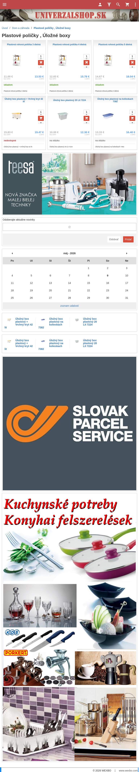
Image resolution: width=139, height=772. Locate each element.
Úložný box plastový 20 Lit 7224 (90, 321)
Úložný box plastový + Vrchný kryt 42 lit (19, 323)
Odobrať (114, 239)
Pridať (128, 239)
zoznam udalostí (69, 305)
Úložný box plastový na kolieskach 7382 (50, 323)
